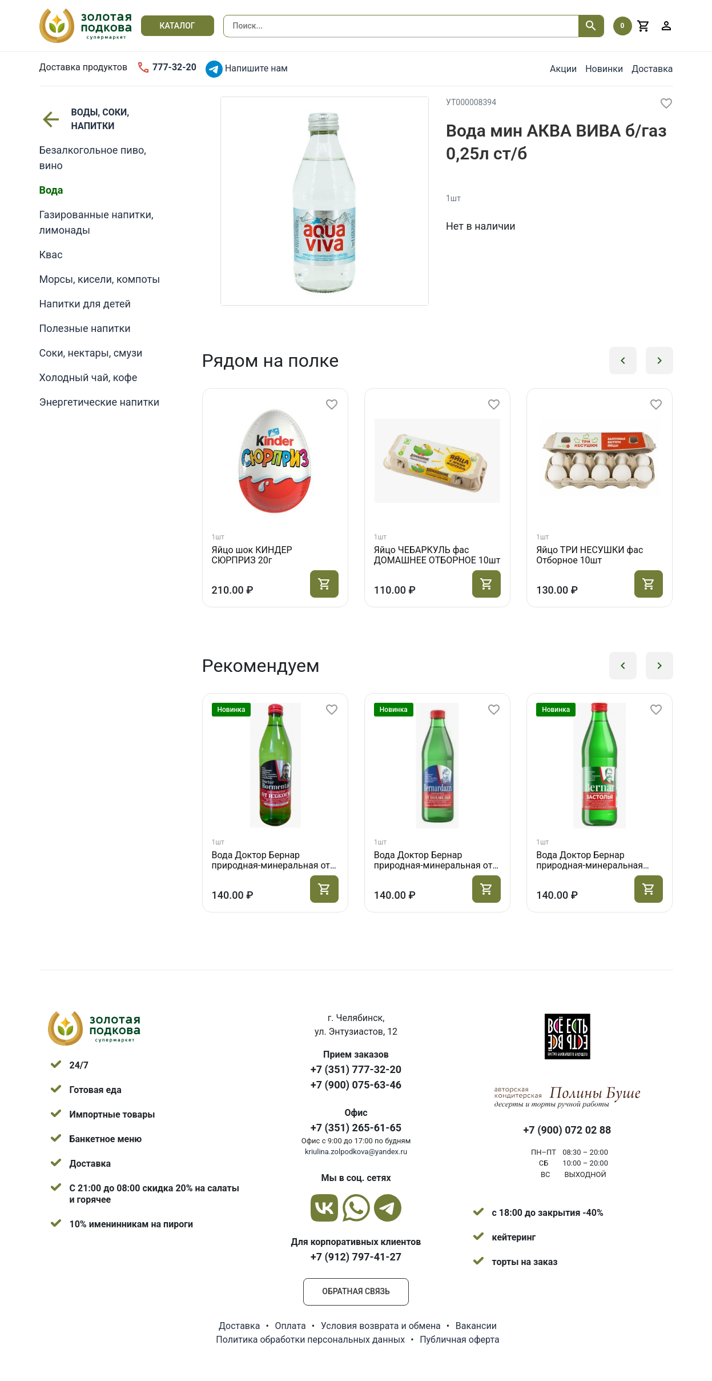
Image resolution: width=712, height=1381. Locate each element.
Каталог (177, 25)
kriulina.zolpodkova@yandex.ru (356, 1151)
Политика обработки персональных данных (310, 1339)
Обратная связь (355, 1291)
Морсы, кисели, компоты (99, 279)
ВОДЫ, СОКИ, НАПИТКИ (84, 119)
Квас (51, 255)
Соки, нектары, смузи (91, 353)
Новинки (604, 68)
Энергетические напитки (99, 402)
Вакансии (476, 1325)
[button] (623, 360)
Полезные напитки (85, 328)
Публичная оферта (460, 1339)
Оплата (290, 1325)
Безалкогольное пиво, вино (92, 157)
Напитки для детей (85, 304)
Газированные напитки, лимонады (96, 222)
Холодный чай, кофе (88, 377)
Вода (51, 190)
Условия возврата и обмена (381, 1325)
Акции (563, 68)
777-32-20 (166, 67)
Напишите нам (247, 69)
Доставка (652, 68)
